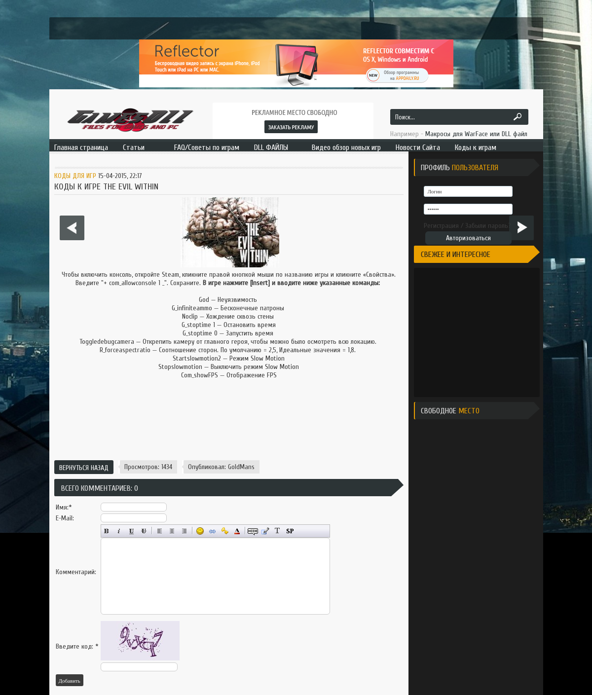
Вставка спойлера (290, 531)
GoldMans (241, 467)
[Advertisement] (228, 421)
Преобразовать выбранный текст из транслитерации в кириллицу (277, 531)
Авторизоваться (468, 238)
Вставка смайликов (200, 531)
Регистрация (441, 225)
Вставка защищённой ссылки (224, 531)
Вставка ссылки (212, 531)
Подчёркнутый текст (131, 531)
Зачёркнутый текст (143, 531)
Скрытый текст (253, 531)
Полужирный (106, 531)
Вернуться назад (84, 468)
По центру (172, 531)
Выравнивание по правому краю (184, 531)
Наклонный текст (119, 531)
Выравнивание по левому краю (159, 531)
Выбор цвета (237, 531)
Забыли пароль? (488, 225)
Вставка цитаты (265, 531)
